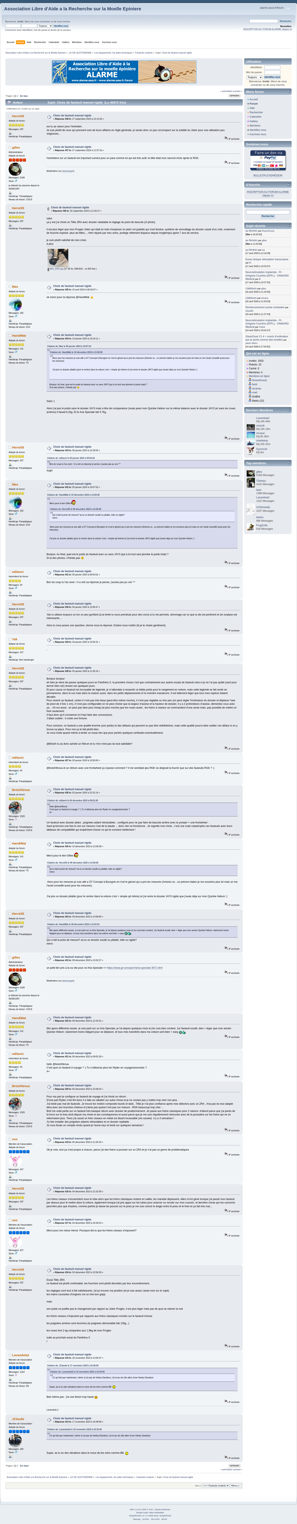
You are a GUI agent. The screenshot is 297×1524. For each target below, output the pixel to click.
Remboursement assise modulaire (264, 307)
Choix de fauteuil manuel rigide (72, 115)
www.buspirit (68, 171)
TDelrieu (261, 480)
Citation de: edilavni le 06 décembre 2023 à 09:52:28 (72, 800)
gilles (16, 147)
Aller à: (198, 1486)
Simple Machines (162, 1509)
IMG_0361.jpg (56, 268)
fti (250, 262)
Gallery (254, 121)
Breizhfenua (21, 790)
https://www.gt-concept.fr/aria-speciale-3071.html (135, 967)
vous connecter (42, 21)
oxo (15, 1139)
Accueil (254, 99)
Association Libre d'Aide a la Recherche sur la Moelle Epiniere (72, 8)
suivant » (237, 91)
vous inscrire (63, 21)
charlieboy (262, 440)
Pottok (262, 327)
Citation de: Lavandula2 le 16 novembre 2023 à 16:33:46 (77, 1372)
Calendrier (256, 116)
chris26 (260, 425)
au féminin (251, 230)
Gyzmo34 (261, 449)
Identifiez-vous (258, 130)
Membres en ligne (259, 376)
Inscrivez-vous (258, 134)
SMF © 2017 (148, 1509)
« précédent (226, 91)
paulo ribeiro (251, 343)
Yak (14, 639)
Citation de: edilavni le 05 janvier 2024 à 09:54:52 (71, 458)
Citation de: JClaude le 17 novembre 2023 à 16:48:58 (72, 1365)
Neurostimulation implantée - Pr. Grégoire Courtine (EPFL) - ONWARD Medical (267, 275)
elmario (264, 298)
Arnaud (260, 433)
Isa (263, 250)
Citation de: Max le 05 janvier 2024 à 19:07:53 (69, 346)
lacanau (256, 388)
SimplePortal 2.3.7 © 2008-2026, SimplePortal (150, 1515)
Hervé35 (18, 116)
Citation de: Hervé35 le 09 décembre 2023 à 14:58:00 (75, 509)
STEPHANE (263, 507)
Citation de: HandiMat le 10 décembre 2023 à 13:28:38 (76, 352)
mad (254, 392)
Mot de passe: (254, 72)
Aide (252, 108)
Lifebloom (251, 288)
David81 (249, 311)
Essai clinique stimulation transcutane (266, 259)
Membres (255, 125)
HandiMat (19, 335)
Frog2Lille (262, 525)
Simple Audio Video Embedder (150, 1512)
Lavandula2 (20, 1355)
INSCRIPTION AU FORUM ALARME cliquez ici (267, 29)
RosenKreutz (268, 231)
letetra (259, 517)
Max (15, 286)
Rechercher (256, 112)
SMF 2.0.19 (135, 1509)
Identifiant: (256, 67)
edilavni (18, 572)
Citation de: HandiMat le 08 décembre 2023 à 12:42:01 (73, 924)
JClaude (18, 1419)
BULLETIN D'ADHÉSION (267, 175)
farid (254, 384)
